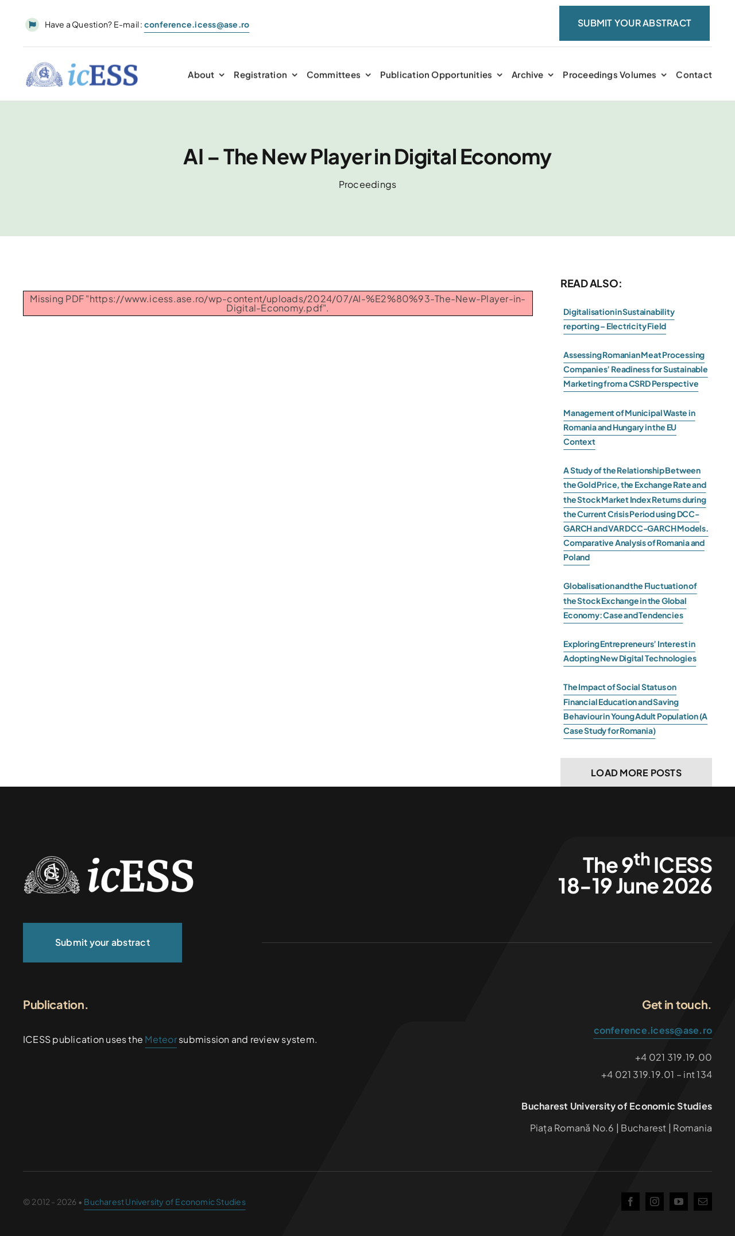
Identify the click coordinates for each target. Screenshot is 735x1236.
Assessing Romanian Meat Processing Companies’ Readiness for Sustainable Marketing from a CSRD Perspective (635, 368)
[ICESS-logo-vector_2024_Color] (82, 70)
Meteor (160, 1039)
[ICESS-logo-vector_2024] (109, 860)
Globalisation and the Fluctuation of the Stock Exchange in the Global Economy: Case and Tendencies (630, 599)
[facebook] (630, 1201)
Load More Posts (636, 773)
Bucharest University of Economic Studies (164, 1201)
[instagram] (654, 1201)
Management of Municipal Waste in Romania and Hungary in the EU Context (629, 426)
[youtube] (679, 1201)
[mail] (703, 1201)
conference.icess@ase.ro (653, 1030)
